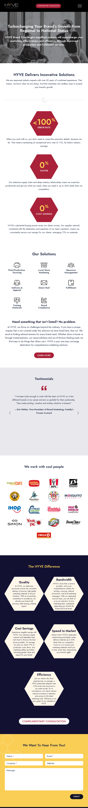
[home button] (11, 5)
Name (10, 756)
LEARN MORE (44, 355)
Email (50, 756)
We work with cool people (44, 466)
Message (11, 770)
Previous (10, 413)
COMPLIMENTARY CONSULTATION (48, 6)
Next (78, 413)
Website (50, 763)
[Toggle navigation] (79, 5)
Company (12, 763)
